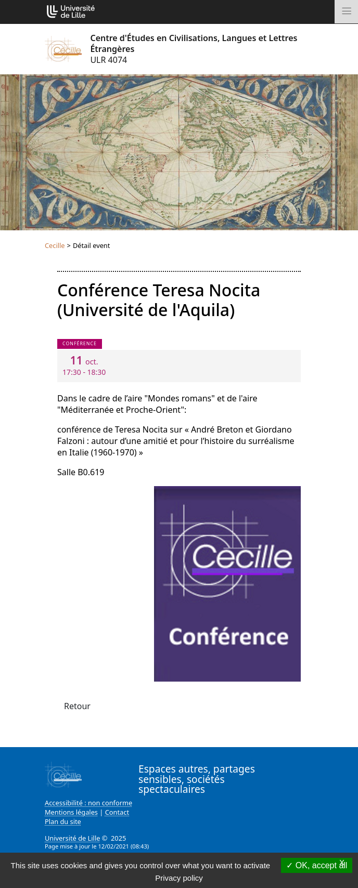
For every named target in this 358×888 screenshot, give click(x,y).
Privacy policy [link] (179, 877)
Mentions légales (71, 812)
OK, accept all (316, 865)
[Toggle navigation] (346, 11)
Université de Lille (72, 838)
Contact (117, 812)
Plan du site (63, 821)
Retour (77, 706)
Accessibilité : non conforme (88, 802)
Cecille (55, 245)
